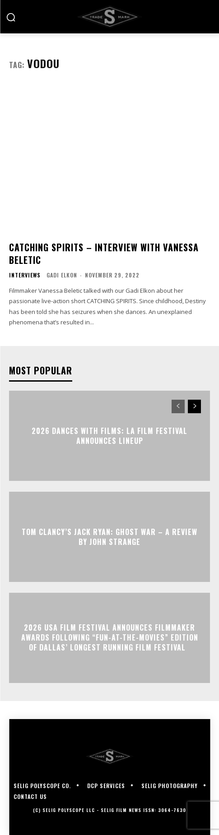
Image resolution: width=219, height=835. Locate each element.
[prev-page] (178, 406)
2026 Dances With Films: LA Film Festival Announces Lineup (109, 435)
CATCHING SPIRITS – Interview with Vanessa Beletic (104, 253)
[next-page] (194, 406)
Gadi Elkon (62, 275)
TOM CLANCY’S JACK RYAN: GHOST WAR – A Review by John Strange (109, 536)
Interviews (25, 275)
